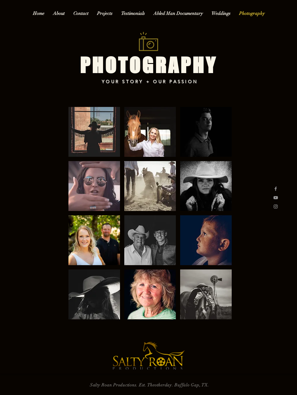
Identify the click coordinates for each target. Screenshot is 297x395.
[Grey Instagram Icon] (275, 206)
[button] (94, 132)
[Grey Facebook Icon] (275, 188)
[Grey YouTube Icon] (275, 197)
